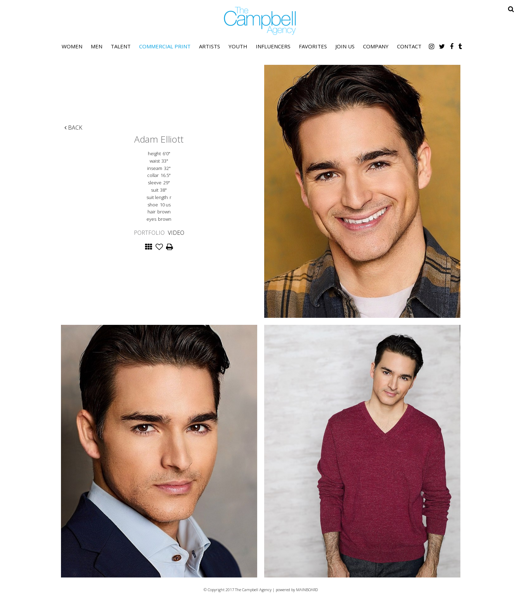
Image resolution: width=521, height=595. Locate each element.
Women (72, 46)
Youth (237, 46)
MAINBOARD (307, 589)
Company (376, 46)
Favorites (313, 46)
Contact (409, 46)
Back (73, 127)
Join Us (345, 46)
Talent (121, 46)
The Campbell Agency (260, 20)
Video (176, 233)
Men (96, 46)
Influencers (273, 46)
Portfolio (149, 233)
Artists (209, 46)
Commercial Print (165, 46)
